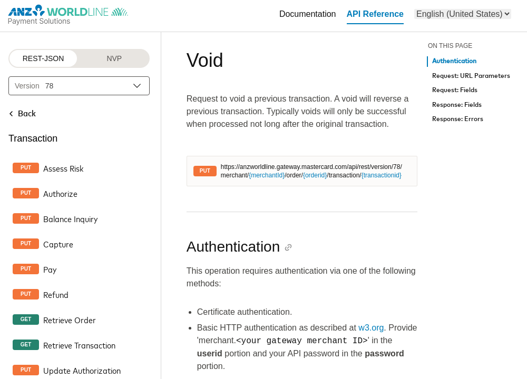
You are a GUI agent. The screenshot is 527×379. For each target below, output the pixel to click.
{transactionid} (382, 175)
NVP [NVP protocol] (114, 58)
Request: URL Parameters (471, 76)
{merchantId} (267, 175)
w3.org (371, 327)
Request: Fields (454, 90)
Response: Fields (457, 105)
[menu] (462, 14)
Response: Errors (457, 119)
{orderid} (315, 175)
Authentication (454, 61)
